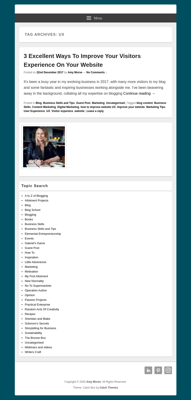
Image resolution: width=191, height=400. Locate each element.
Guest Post (83, 103)
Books (29, 219)
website (79, 111)
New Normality (34, 281)
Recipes (30, 314)
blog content (144, 103)
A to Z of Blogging (36, 195)
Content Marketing (44, 107)
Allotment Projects (36, 200)
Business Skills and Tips (59, 103)
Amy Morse (75, 72)
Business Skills (34, 224)
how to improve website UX (98, 107)
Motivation (31, 271)
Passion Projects (36, 300)
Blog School (32, 210)
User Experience (34, 111)
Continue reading (139, 93)
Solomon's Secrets (37, 323)
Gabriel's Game (35, 243)
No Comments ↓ (96, 72)
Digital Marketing (68, 107)
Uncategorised (115, 103)
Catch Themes (109, 387)
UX (48, 111)
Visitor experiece (62, 111)
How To (30, 252)
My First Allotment (36, 276)
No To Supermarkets (38, 285)
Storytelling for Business (40, 328)
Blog (39, 103)
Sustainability (33, 333)
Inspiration (31, 257)
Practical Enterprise (37, 304)
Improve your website (131, 107)
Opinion (30, 295)
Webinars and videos (38, 347)
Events (29, 238)
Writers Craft (33, 352)
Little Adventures (35, 262)
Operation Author (36, 290)
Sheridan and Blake (37, 318)
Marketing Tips (155, 107)
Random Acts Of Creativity (42, 309)
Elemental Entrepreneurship (43, 233)
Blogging (30, 214)
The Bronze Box (35, 338)
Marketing (98, 103)
